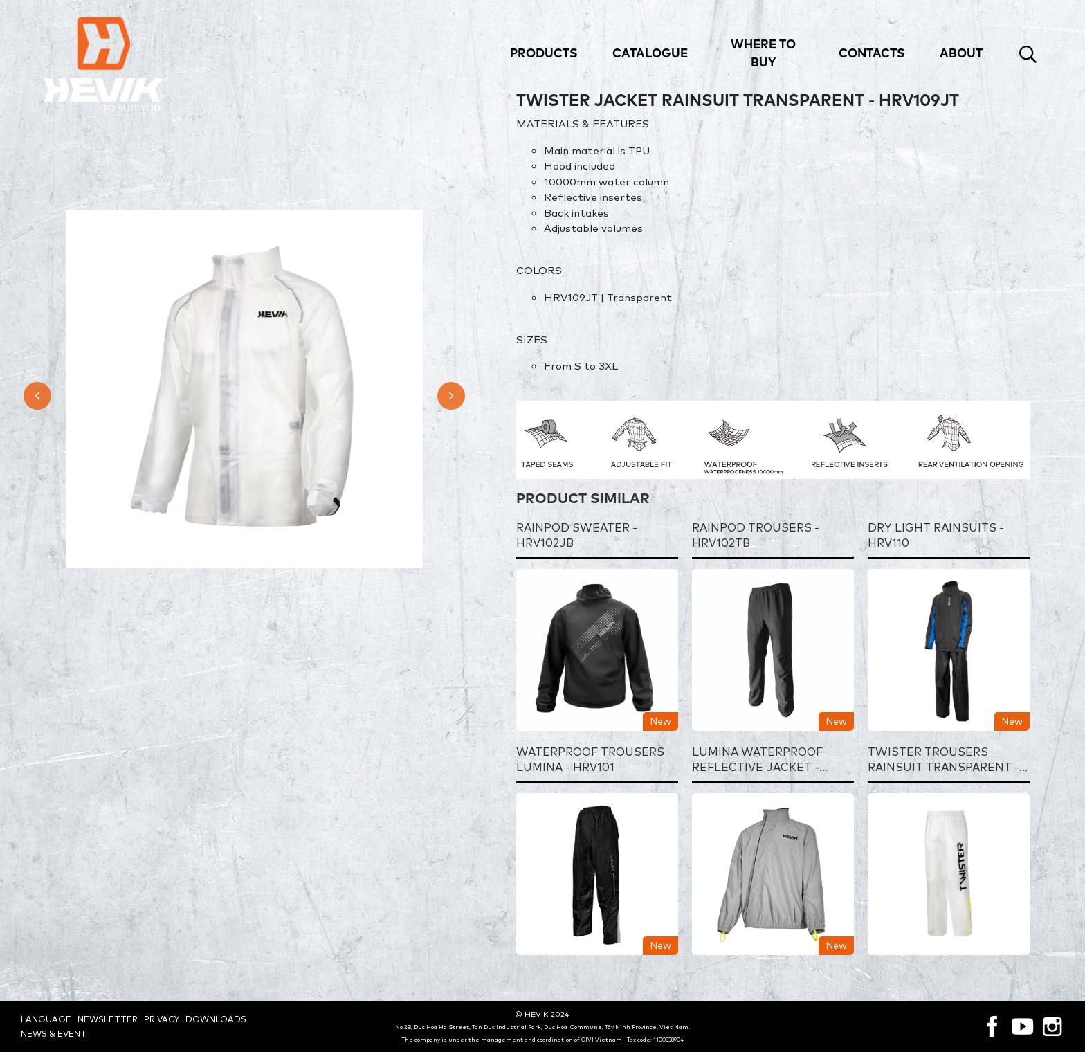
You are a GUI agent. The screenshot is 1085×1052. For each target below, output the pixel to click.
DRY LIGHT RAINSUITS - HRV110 (936, 535)
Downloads (215, 1019)
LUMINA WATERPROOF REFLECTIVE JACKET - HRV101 (757, 760)
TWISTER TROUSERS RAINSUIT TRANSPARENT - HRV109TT (943, 760)
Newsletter (108, 1019)
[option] (244, 389)
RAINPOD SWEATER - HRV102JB (576, 535)
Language (46, 1019)
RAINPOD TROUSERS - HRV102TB (755, 535)
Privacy (161, 1019)
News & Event (53, 1034)
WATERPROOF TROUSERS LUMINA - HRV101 (590, 760)
